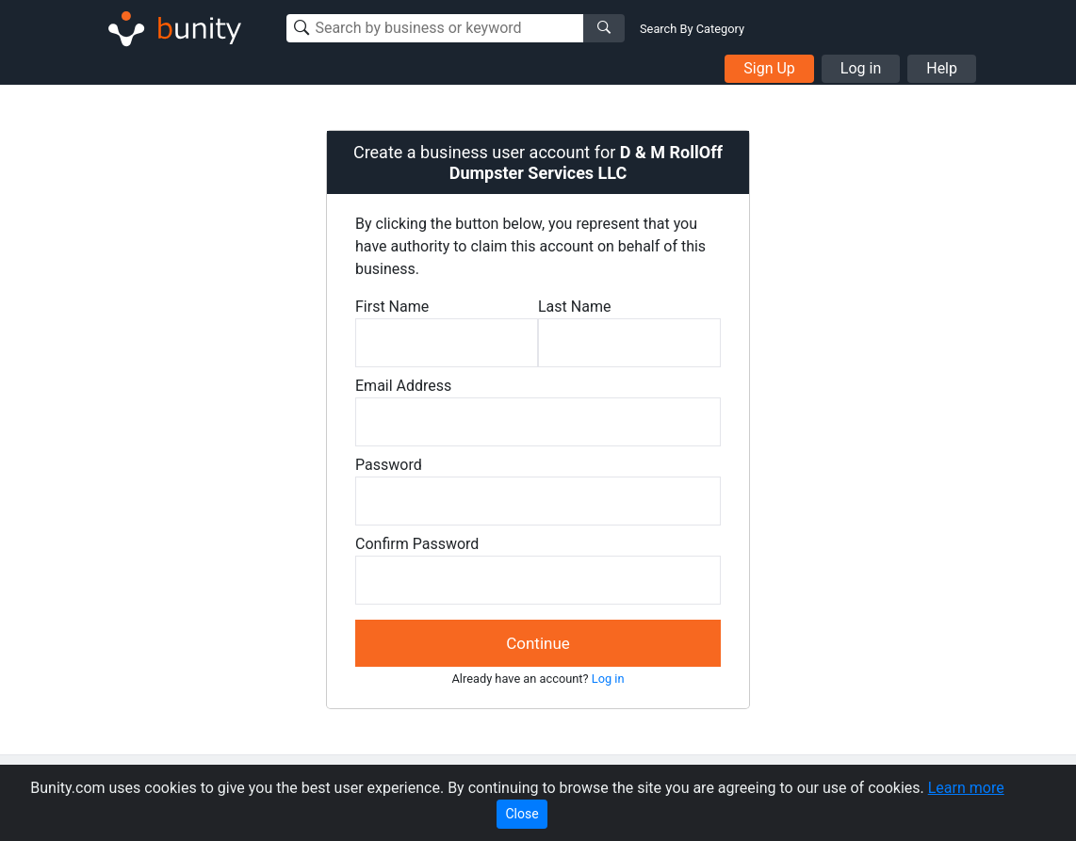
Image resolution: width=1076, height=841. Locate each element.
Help (941, 68)
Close (521, 813)
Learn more (966, 788)
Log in (860, 68)
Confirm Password (417, 544)
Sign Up (769, 68)
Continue (538, 643)
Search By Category (692, 29)
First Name (392, 306)
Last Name (574, 306)
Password (388, 465)
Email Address (403, 386)
